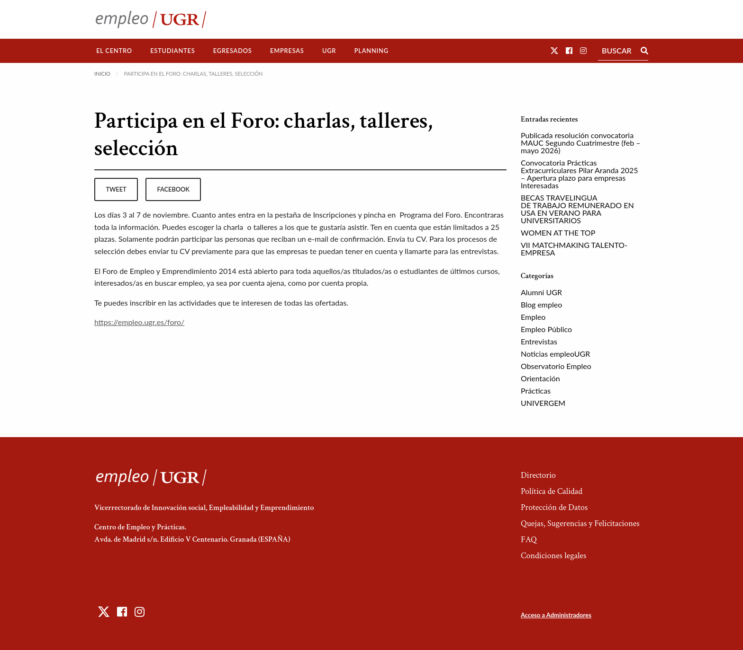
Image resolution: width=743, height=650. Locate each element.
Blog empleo (541, 304)
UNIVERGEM (543, 402)
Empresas (287, 50)
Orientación (540, 378)
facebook (173, 189)
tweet (116, 189)
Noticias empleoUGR (555, 353)
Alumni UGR (541, 292)
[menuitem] (114, 51)
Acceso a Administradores (556, 615)
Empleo (533, 316)
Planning (371, 50)
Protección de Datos (554, 507)
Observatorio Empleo (556, 365)
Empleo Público (546, 329)
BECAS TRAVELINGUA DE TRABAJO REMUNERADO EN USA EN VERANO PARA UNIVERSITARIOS (577, 209)
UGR (329, 50)
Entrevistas (539, 341)
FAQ (529, 539)
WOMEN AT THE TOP (558, 232)
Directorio (538, 475)
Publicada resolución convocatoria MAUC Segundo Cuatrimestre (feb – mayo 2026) (581, 143)
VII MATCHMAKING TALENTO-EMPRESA (574, 248)
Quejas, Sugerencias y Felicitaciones (580, 523)
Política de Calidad (551, 491)
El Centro (114, 50)
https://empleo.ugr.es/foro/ (139, 321)
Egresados (232, 50)
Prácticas (536, 390)
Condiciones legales (553, 555)
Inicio (102, 73)
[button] (554, 50)
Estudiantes (172, 50)
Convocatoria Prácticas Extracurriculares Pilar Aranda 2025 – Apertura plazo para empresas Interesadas (579, 174)
